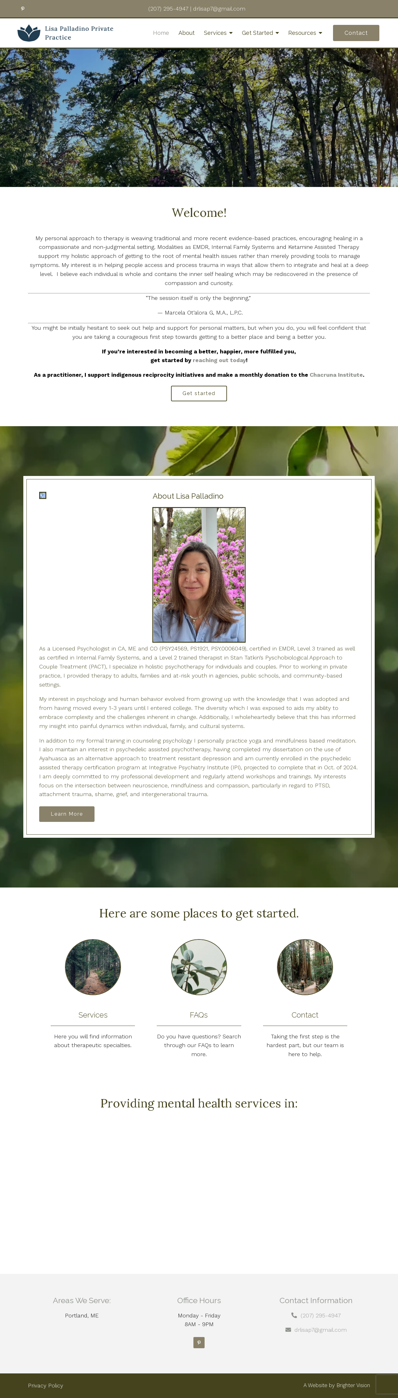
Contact (356, 33)
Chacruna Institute (336, 374)
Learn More (67, 814)
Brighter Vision (353, 1385)
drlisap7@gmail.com (320, 1329)
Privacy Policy (45, 1385)
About (186, 33)
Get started (199, 393)
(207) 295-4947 (321, 1315)
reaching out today (219, 360)
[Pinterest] (199, 1342)
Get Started (257, 33)
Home (161, 33)
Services (215, 33)
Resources (302, 33)
